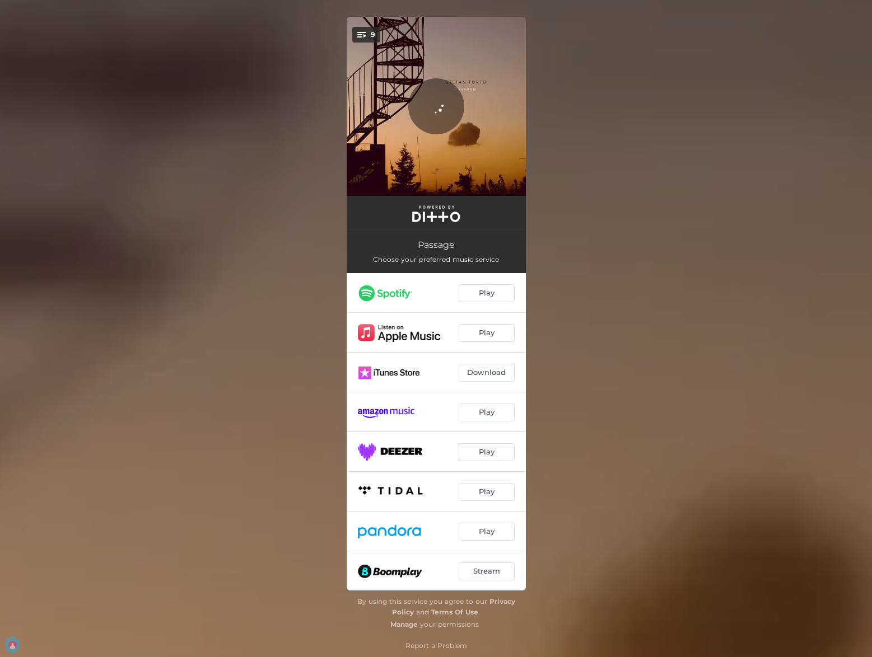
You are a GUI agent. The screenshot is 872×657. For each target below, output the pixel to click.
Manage (404, 624)
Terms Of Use (454, 612)
